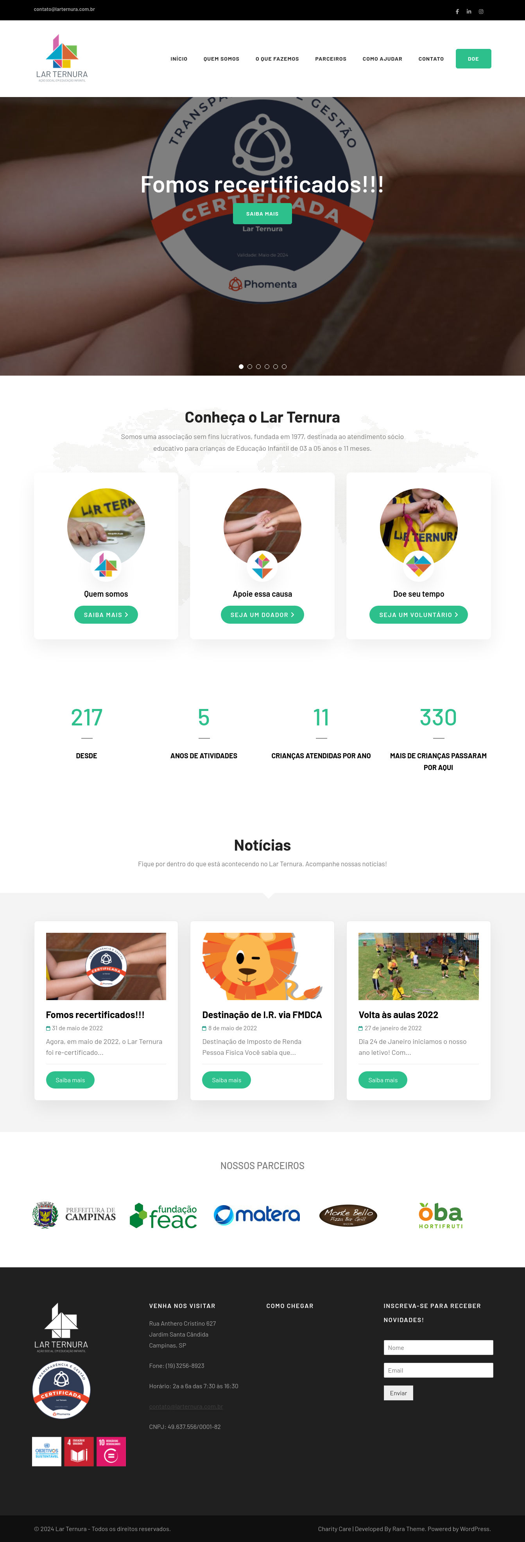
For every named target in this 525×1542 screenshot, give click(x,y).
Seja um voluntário (418, 614)
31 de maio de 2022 (77, 1027)
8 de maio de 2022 (232, 1027)
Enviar (398, 1392)
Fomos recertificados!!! (95, 1014)
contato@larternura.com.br (64, 9)
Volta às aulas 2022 (398, 1014)
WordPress (474, 1528)
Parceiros (330, 58)
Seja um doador (262, 614)
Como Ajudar (383, 58)
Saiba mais (262, 213)
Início (179, 58)
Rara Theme (408, 1528)
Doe (473, 58)
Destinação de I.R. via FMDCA (262, 1014)
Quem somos (222, 58)
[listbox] (262, 188)
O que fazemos (277, 58)
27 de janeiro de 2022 (393, 1027)
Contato (431, 58)
